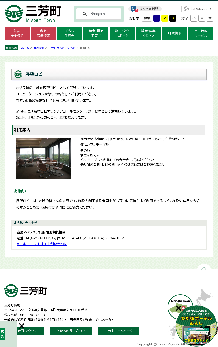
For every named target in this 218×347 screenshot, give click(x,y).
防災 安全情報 (17, 33)
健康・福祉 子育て (96, 33)
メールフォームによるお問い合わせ (42, 244)
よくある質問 (149, 9)
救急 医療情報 (43, 33)
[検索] (98, 14)
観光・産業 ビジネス (148, 33)
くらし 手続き (69, 33)
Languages (199, 8)
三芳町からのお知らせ (61, 47)
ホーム (25, 47)
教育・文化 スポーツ (122, 33)
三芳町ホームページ (118, 331)
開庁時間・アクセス (24, 331)
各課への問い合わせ (70, 331)
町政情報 (174, 33)
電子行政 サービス (200, 33)
